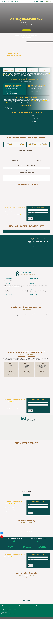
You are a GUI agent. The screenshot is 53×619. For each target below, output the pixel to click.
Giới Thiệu (7, 1)
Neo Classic (10, 231)
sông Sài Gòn (20, 74)
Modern (5, 231)
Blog (45, 1)
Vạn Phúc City (43, 313)
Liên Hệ (41, 1)
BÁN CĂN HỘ (16, 1)
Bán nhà (11, 1)
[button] (26, 30)
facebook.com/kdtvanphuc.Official (10, 613)
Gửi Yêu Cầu (30, 218)
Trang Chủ (3, 1)
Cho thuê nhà (37, 1)
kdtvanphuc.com (7, 615)
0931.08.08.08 (21, 214)
